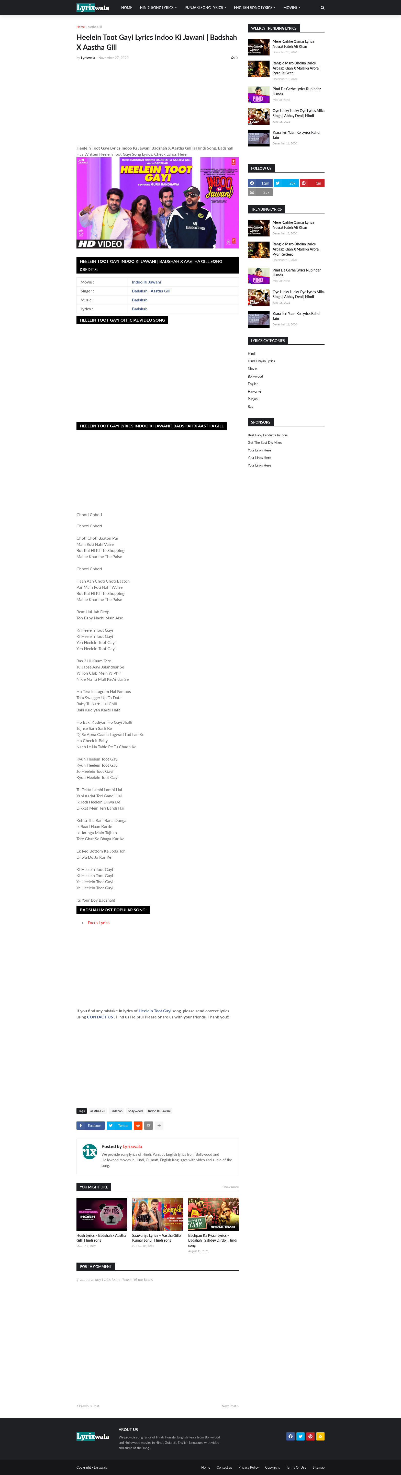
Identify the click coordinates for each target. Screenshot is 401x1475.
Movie (252, 369)
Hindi (251, 353)
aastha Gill (95, 27)
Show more (230, 1187)
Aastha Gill (160, 290)
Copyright (272, 1467)
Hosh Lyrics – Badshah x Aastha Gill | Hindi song (101, 1238)
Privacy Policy (249, 1467)
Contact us (224, 1467)
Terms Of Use (296, 1467)
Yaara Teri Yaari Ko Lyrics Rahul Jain (296, 135)
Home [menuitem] (126, 7)
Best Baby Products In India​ (267, 435)
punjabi (253, 399)
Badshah (140, 290)
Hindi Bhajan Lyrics (261, 361)
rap (250, 406)
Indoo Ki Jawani (146, 281)
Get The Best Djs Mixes (265, 442)
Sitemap (319, 1467)
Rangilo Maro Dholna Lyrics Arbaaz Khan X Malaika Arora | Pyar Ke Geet (296, 68)
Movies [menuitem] (290, 7)
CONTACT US (100, 1016)
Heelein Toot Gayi (155, 1010)
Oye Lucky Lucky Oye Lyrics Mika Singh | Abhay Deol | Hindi (299, 113)
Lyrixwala (132, 1146)
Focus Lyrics (98, 922)
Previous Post (89, 1406)
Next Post (229, 1406)
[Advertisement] (157, 103)
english (253, 384)
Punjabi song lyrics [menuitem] (204, 7)
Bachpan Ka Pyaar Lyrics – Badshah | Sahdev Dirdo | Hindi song (212, 1240)
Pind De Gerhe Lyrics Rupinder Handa (297, 91)
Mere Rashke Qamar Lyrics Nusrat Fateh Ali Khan (293, 44)
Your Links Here (259, 450)
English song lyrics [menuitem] (253, 7)
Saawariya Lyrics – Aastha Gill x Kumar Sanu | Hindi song (156, 1238)
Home (80, 27)
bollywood (135, 1111)
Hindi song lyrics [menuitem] (157, 7)
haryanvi (254, 391)
